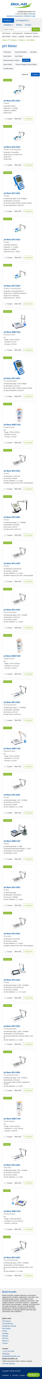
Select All (25, 74)
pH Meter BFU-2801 (12, 378)
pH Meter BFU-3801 (12, 1072)
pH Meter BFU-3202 (12, 563)
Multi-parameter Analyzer (11, 60)
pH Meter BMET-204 (12, 425)
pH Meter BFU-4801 (12, 517)
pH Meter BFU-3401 (12, 610)
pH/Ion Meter (7, 64)
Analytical (8, 25)
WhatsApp (31, 14)
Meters (22, 40)
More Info (18, 119)
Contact (28, 25)
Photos (14, 36)
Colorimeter (7, 52)
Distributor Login (29, 16)
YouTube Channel (8, 1363)
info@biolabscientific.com (11, 1356)
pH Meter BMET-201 (12, 332)
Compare (35, 74)
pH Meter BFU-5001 (12, 702)
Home (4, 40)
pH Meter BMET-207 (12, 841)
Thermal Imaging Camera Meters (26, 64)
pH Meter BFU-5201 (12, 101)
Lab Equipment (22, 20)
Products (8, 20)
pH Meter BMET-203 (12, 1211)
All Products (6, 33)
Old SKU (5, 1338)
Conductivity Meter (21, 52)
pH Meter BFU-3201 (12, 471)
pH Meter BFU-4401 (12, 1165)
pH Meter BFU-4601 (12, 1258)
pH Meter (26, 60)
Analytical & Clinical (31, 33)
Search (35, 29)
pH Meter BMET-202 (12, 749)
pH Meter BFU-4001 (12, 795)
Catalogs (21, 36)
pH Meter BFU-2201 (12, 980)
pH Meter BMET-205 (12, 656)
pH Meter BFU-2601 (12, 193)
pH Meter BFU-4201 (12, 1026)
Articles (19, 25)
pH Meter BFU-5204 (12, 286)
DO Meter (33, 52)
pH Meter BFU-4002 (12, 887)
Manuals (29, 36)
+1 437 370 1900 (8, 1351)
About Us (36, 36)
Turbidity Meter (8, 68)
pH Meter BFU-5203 (12, 147)
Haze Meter (18, 56)
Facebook (5, 1375)
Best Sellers (6, 36)
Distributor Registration (15, 16)
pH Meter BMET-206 (12, 1119)
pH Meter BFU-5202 (12, 240)
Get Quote (28, 119)
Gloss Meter (7, 56)
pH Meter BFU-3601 (12, 934)
